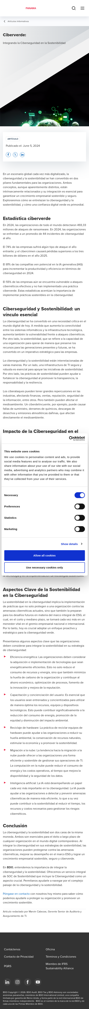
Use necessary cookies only (44, 567)
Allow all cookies (44, 555)
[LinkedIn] (7, 982)
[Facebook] (27, 982)
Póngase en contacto (16, 894)
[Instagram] (17, 982)
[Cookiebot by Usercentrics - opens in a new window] (69, 438)
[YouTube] (37, 982)
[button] (8, 154)
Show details (69, 543)
